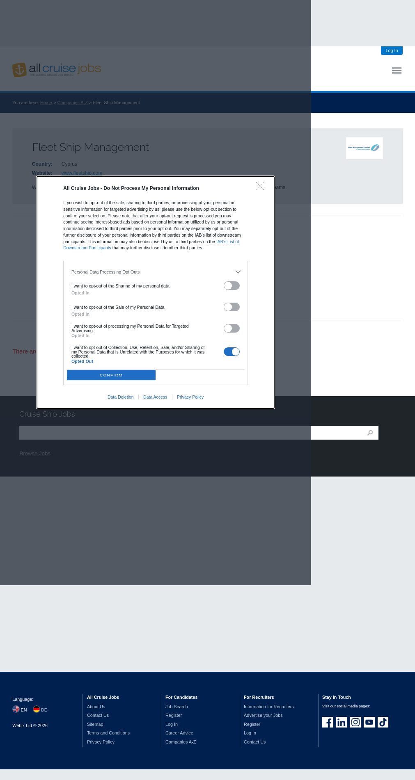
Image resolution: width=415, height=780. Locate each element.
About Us (96, 706)
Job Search (176, 706)
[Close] (262, 188)
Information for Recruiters (269, 706)
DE (44, 709)
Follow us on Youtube (369, 722)
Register (173, 715)
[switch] (232, 285)
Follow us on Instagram (355, 722)
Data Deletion (121, 397)
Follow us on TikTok (383, 722)
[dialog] (155, 292)
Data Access (155, 397)
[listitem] (155, 272)
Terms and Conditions (108, 732)
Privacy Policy (190, 397)
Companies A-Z (180, 741)
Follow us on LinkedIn (341, 722)
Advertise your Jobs (263, 715)
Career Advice (179, 732)
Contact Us (98, 715)
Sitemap (95, 724)
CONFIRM (111, 375)
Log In (391, 50)
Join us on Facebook (327, 722)
